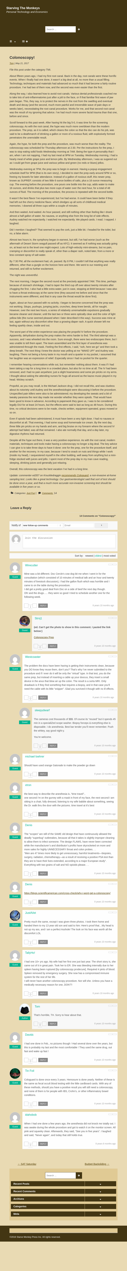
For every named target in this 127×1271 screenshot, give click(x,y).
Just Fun (31, 493)
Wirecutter (31, 565)
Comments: (47, 493)
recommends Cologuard (75, 475)
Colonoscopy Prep (44, 637)
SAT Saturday (27, 1164)
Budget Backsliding (97, 1164)
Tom (11, 63)
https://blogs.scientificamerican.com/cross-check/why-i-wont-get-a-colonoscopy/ (67, 893)
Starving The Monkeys (23, 8)
